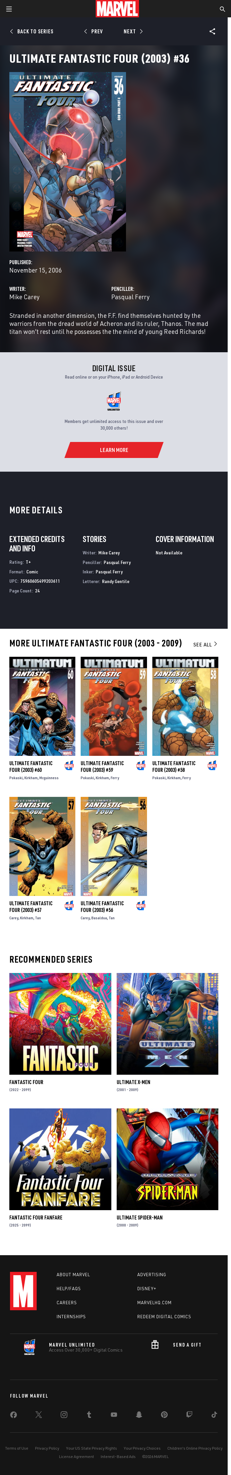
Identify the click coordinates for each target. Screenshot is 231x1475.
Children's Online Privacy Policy (195, 1448)
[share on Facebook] (13, 1416)
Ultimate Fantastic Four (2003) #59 (102, 766)
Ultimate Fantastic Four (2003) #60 (31, 766)
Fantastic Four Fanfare (35, 1217)
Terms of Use (16, 1448)
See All (205, 644)
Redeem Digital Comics (164, 1316)
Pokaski (16, 777)
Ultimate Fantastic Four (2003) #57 (31, 906)
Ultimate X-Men (133, 1082)
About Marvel (73, 1274)
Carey (13, 917)
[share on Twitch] (189, 1416)
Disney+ (146, 1288)
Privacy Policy (47, 1448)
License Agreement (76, 1456)
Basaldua (99, 917)
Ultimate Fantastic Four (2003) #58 (174, 766)
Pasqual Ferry (130, 297)
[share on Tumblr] (89, 1416)
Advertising (151, 1274)
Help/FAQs (69, 1288)
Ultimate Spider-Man (140, 1217)
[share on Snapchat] (139, 1416)
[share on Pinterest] (164, 1416)
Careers (67, 1302)
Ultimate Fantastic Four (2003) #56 (102, 906)
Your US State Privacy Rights (91, 1448)
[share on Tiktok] (214, 1416)
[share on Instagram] (64, 1416)
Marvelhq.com (154, 1302)
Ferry (115, 777)
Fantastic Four (26, 1082)
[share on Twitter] (38, 1416)
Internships (71, 1316)
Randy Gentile (115, 581)
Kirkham (31, 777)
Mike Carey (24, 297)
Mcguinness (49, 777)
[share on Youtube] (114, 1416)
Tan (38, 917)
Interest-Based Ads (118, 1456)
